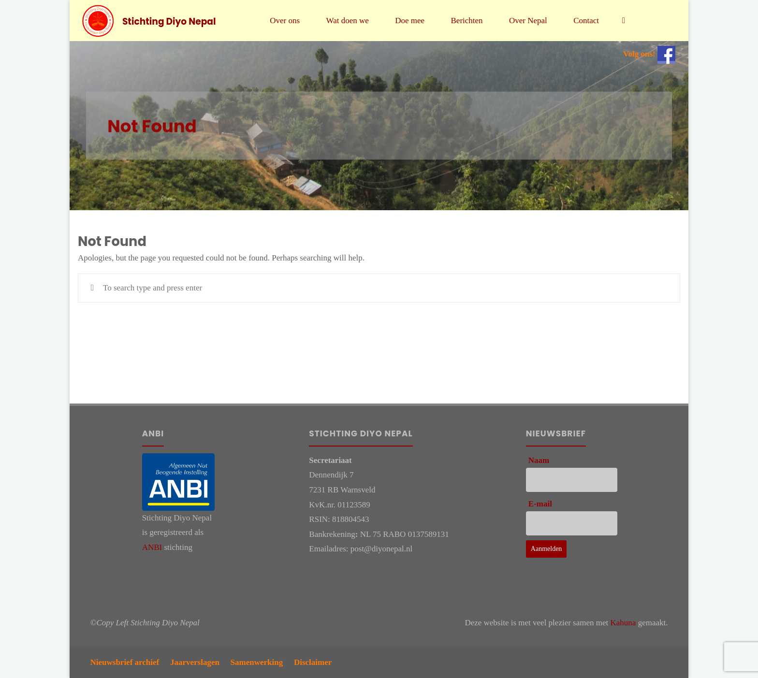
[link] (623, 20)
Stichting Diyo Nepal (169, 21)
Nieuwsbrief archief (125, 662)
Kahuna (623, 622)
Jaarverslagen (194, 662)
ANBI (152, 547)
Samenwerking (257, 662)
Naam (538, 460)
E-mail (540, 503)
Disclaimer (313, 662)
